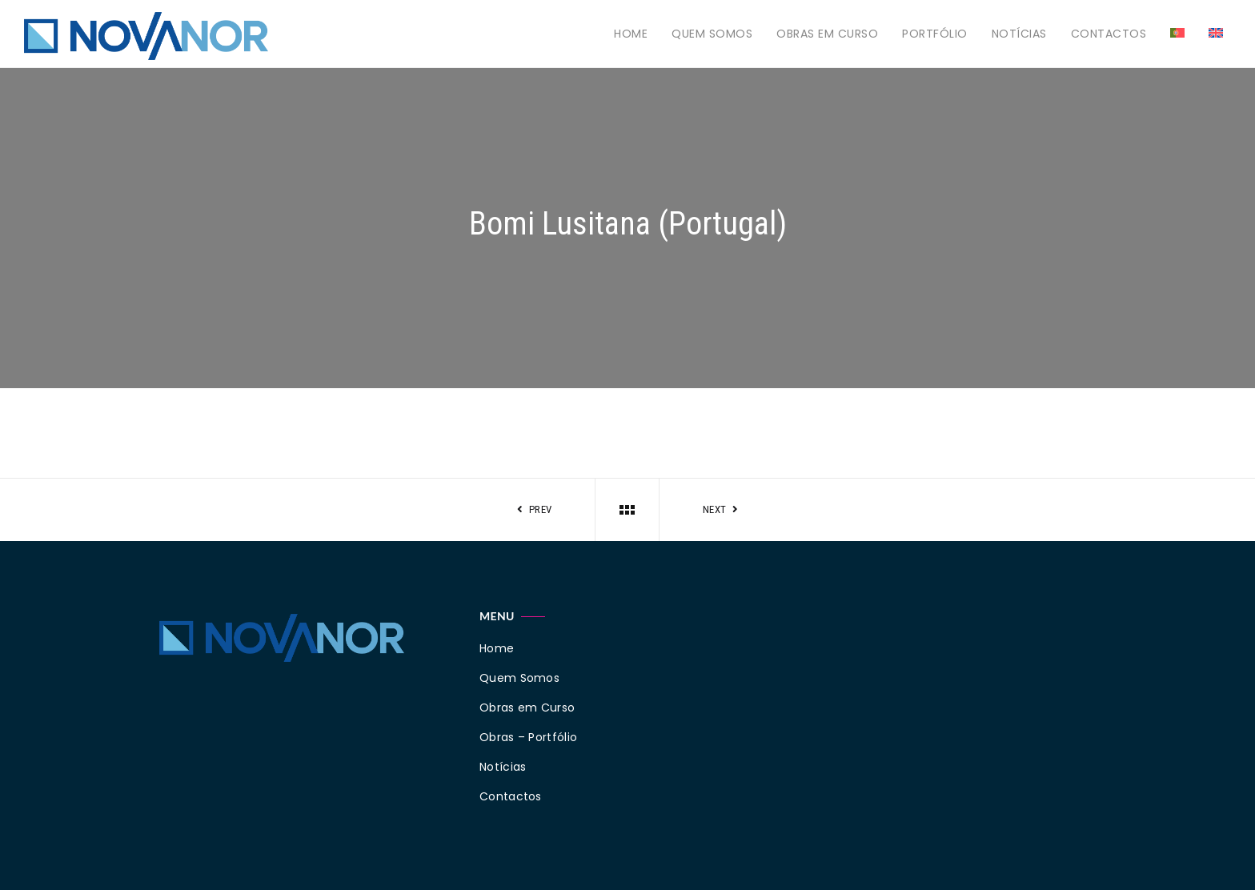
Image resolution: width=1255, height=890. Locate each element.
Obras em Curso (827, 34)
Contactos (1109, 34)
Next (722, 509)
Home (631, 34)
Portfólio (935, 34)
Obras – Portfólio (528, 737)
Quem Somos (712, 34)
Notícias (1019, 34)
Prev (533, 509)
